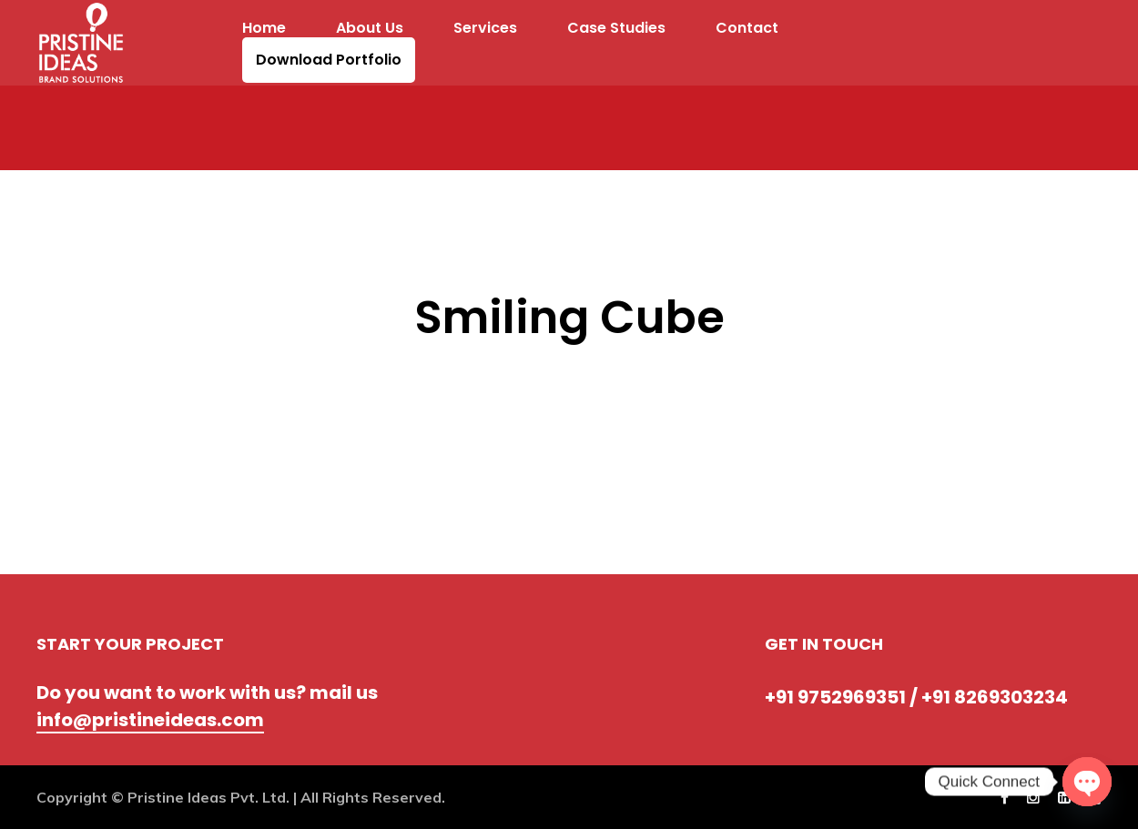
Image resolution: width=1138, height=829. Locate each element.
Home (264, 28)
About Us (369, 28)
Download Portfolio (328, 60)
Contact (747, 28)
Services (485, 28)
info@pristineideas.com (150, 720)
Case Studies (616, 28)
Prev (62, 357)
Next (147, 357)
